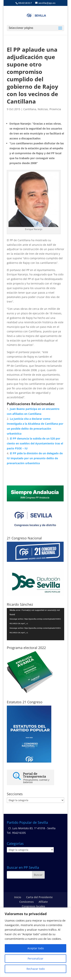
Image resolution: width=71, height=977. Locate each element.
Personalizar (35, 958)
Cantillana (29, 109)
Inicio (17, 897)
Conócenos (26, 901)
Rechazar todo (36, 969)
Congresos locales (33, 906)
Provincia (55, 109)
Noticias (43, 109)
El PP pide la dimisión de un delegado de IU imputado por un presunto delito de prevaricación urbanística (35, 458)
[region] (35, 942)
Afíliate (43, 901)
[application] (35, 624)
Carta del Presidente (39, 897)
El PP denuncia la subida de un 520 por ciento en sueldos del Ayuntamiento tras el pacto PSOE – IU (35, 443)
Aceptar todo (35, 948)
